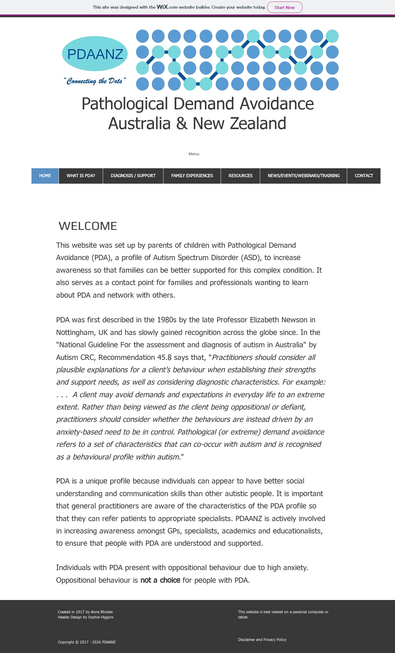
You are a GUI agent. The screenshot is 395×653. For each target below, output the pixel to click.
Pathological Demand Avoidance (197, 104)
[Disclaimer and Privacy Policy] (262, 640)
